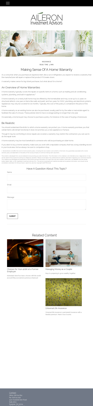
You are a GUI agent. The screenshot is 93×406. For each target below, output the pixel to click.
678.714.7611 (18, 395)
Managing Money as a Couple (58, 269)
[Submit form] (12, 216)
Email (9, 185)
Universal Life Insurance (56, 308)
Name (9, 172)
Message (10, 197)
